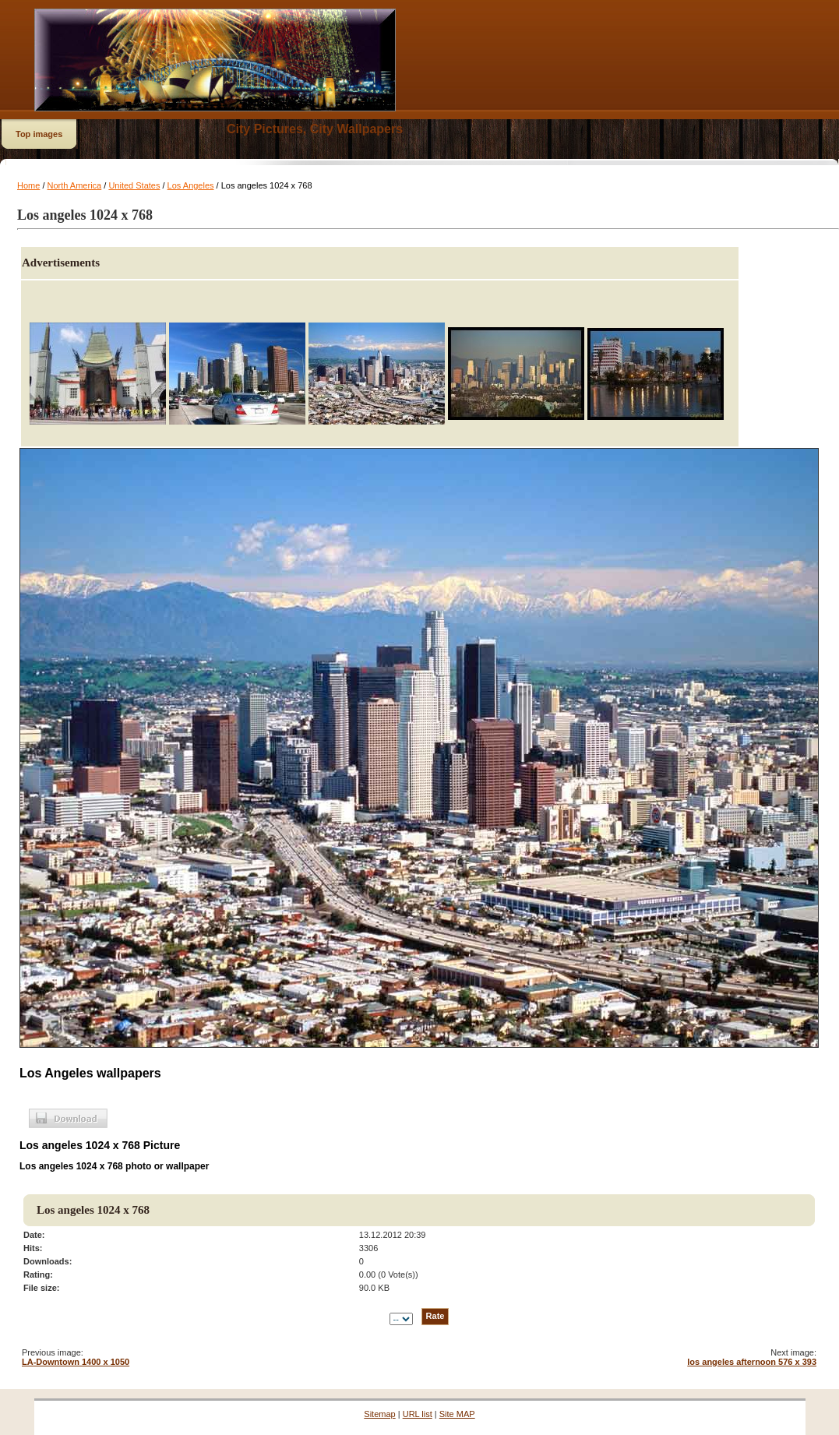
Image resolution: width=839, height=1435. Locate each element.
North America (75, 185)
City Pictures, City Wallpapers (315, 129)
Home (28, 185)
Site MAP (457, 1414)
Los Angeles (190, 185)
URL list (417, 1414)
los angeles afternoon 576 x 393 (751, 1361)
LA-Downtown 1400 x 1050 (75, 1361)
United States (134, 185)
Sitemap (379, 1414)
